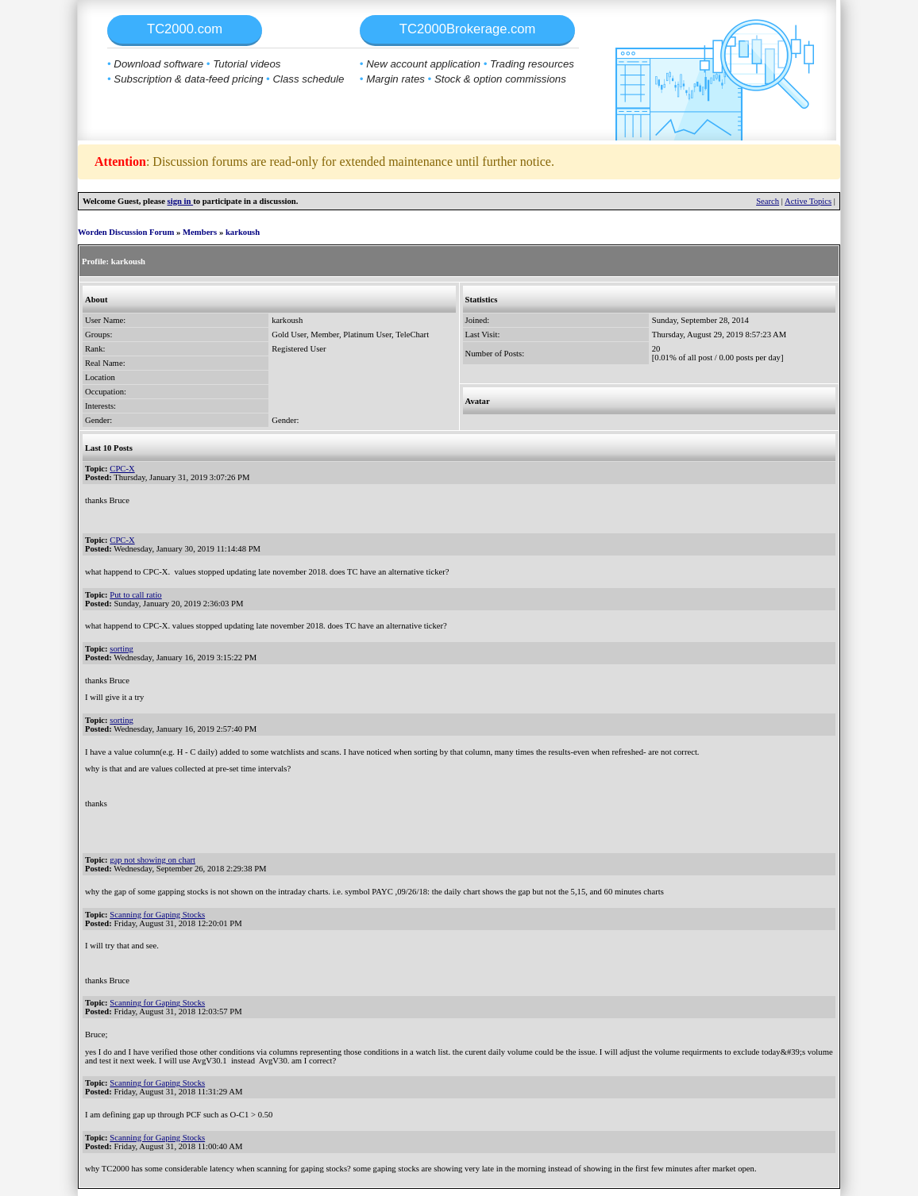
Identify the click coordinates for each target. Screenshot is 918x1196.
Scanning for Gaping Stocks (157, 914)
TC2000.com (184, 29)
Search (767, 201)
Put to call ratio (135, 594)
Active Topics (808, 201)
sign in (181, 201)
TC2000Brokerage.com (467, 29)
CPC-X (122, 468)
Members (200, 232)
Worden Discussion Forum (126, 232)
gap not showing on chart (152, 860)
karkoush (243, 232)
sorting (121, 648)
